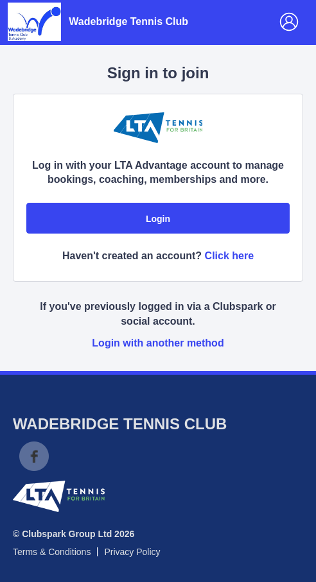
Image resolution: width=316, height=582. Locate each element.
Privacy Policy (132, 552)
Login (158, 219)
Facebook (34, 456)
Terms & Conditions (52, 552)
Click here (229, 255)
